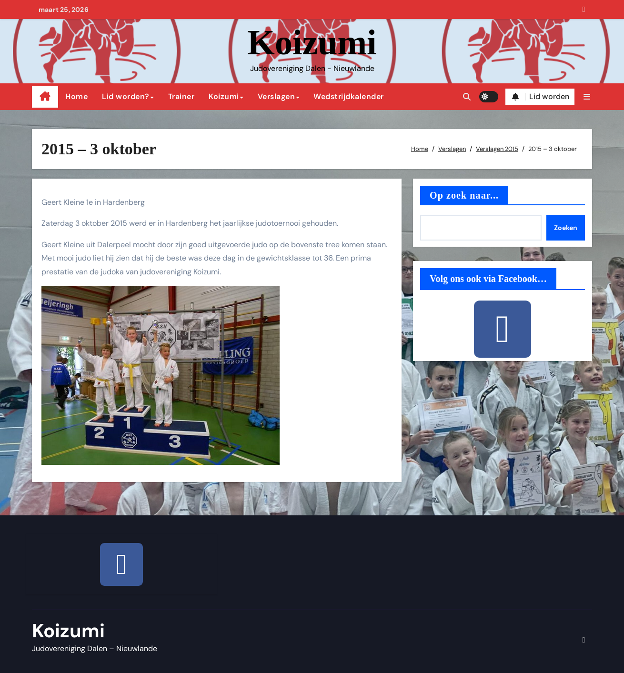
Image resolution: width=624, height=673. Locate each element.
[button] (587, 96)
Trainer (181, 96)
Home (76, 96)
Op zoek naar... (464, 195)
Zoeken (565, 227)
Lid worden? (126, 96)
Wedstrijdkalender (348, 96)
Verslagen (276, 96)
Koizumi (311, 42)
